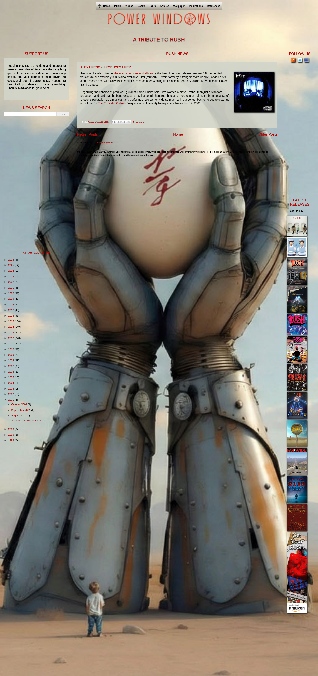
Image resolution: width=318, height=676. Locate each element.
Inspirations (196, 6)
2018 (11, 304)
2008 (11, 360)
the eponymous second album (133, 73)
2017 (11, 310)
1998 (11, 440)
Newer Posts (87, 134)
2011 (11, 343)
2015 (11, 321)
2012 (11, 338)
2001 (11, 399)
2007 (11, 366)
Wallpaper (179, 6)
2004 (11, 382)
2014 (11, 326)
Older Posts (267, 134)
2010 (11, 349)
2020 (11, 293)
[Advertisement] (34, 183)
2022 (11, 281)
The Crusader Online (111, 103)
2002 (11, 394)
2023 (11, 276)
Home (178, 134)
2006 (11, 371)
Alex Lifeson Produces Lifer (105, 67)
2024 (11, 270)
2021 (11, 287)
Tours (152, 6)
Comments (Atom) (103, 142)
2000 (11, 429)
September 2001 (21, 410)
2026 (11, 259)
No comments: (139, 122)
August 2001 (19, 415)
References (213, 6)
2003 (11, 388)
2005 (11, 377)
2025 (11, 265)
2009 (11, 354)
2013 (11, 332)
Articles (164, 6)
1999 (11, 434)
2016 (11, 315)
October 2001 (19, 404)
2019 (11, 298)
